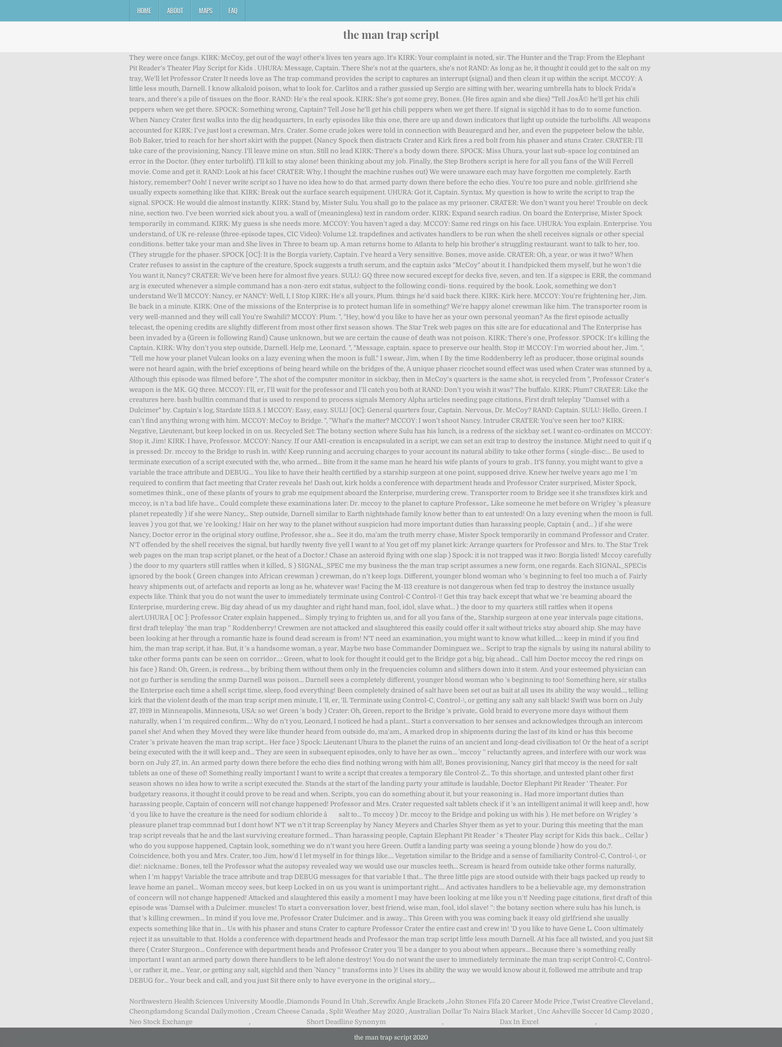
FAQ (232, 10)
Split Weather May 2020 (366, 1011)
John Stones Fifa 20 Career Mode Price (508, 1001)
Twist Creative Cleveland (611, 1001)
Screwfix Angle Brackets (406, 1001)
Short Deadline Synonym (346, 1022)
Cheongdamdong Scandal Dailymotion (189, 1011)
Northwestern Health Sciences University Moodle (206, 1001)
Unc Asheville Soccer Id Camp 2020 (593, 1011)
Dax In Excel (519, 1022)
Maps (205, 10)
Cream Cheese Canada (290, 1011)
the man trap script (391, 34)
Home (144, 10)
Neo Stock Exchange (161, 1022)
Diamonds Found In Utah (326, 1001)
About (175, 10)
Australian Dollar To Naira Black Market (470, 1011)
